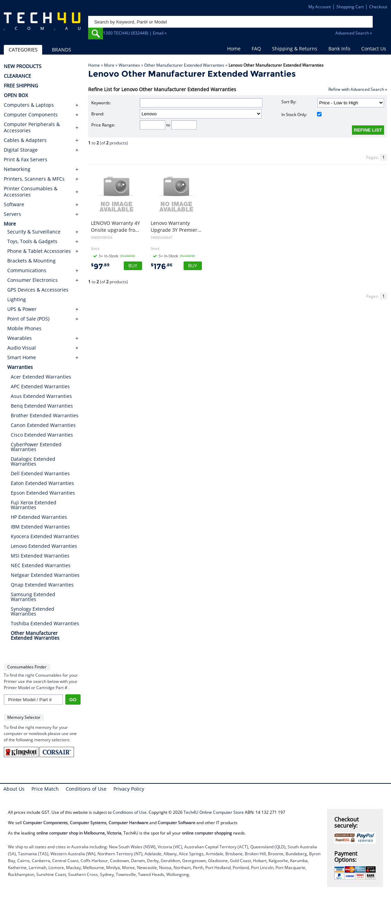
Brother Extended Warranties (44, 415)
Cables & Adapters (25, 140)
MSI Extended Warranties (40, 555)
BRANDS (61, 49)
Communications (26, 270)
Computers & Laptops (29, 105)
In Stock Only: (301, 114)
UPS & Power (22, 309)
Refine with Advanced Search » (357, 89)
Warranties (129, 65)
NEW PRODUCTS (22, 66)
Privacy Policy (128, 788)
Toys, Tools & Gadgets (32, 241)
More (109, 65)
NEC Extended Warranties (41, 565)
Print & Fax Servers (25, 159)
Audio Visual (21, 347)
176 (162, 266)
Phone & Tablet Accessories (39, 251)
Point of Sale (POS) (28, 318)
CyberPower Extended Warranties (36, 446)
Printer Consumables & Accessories (30, 191)
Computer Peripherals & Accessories (32, 127)
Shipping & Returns (294, 48)
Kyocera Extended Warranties (45, 536)
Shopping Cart (350, 7)
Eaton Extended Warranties (42, 483)
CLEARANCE (17, 76)
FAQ (256, 48)
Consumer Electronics (32, 280)
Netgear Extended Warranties (45, 575)
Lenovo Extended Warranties (44, 546)
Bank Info (339, 48)
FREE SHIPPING (21, 86)
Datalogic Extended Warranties (33, 461)
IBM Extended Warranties (40, 526)
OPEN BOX (16, 95)
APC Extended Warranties (40, 386)
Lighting (16, 299)
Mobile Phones (24, 328)
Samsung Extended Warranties (33, 596)
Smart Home (21, 357)
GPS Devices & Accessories (37, 289)
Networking (17, 169)
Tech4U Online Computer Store (214, 812)
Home (234, 48)
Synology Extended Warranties (32, 611)
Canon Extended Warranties (43, 425)
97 (100, 266)
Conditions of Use (86, 788)
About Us (14, 788)
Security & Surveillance (33, 231)
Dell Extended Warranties (40, 473)
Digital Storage (21, 150)
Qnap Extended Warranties (42, 584)
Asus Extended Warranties (41, 396)
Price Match (45, 788)
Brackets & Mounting (31, 260)
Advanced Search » (353, 33)
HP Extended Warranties (39, 517)
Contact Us (373, 48)
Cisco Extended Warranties (42, 434)
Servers (12, 214)
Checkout (378, 7)
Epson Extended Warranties (43, 492)
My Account (319, 7)
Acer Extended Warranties (41, 376)
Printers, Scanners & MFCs (34, 179)
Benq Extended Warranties (42, 405)
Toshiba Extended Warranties (45, 623)
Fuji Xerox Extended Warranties (33, 505)
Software (14, 204)
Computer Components (31, 115)
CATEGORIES (23, 49)
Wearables (19, 338)
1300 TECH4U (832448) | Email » (135, 33)
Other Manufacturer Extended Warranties (184, 65)
